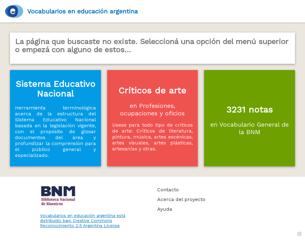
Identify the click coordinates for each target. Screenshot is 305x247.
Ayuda (164, 209)
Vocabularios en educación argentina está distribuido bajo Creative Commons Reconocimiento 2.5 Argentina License (82, 220)
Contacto (168, 190)
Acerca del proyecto (181, 199)
